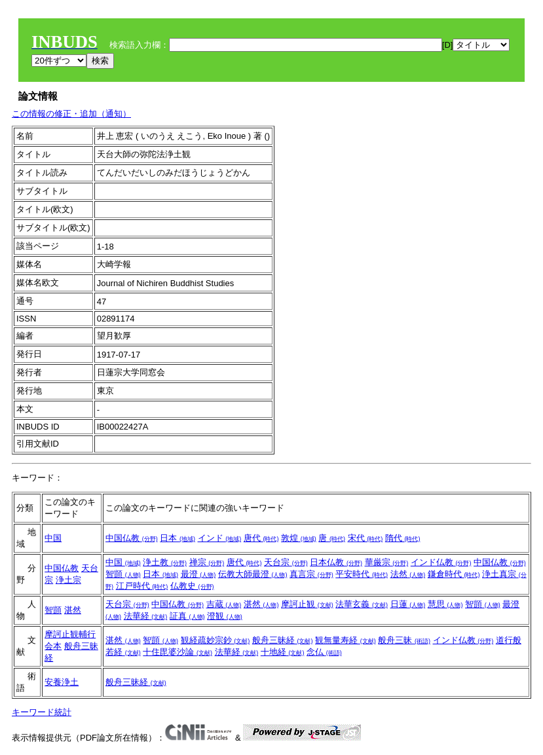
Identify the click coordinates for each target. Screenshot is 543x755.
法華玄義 (361, 604)
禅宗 (207, 562)
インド (220, 538)
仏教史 (192, 586)
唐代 (261, 538)
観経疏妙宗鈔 (215, 640)
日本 (177, 538)
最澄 (198, 574)
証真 (187, 616)
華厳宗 (387, 562)
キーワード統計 (41, 712)
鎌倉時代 (454, 574)
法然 (408, 574)
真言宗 (311, 574)
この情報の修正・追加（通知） (71, 114)
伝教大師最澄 (253, 574)
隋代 (403, 538)
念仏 (324, 652)
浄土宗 (68, 580)
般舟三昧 (404, 640)
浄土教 (165, 562)
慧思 (445, 604)
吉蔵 (224, 604)
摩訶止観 (307, 604)
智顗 (123, 574)
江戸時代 (142, 586)
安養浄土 (62, 682)
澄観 (224, 616)
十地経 (283, 652)
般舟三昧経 (282, 640)
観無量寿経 (345, 640)
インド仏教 (441, 562)
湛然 (72, 610)
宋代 (365, 538)
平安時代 (361, 574)
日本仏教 (336, 562)
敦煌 (298, 538)
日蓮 (408, 604)
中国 (53, 538)
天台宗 (286, 562)
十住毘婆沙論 (177, 652)
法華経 (146, 616)
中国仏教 (131, 538)
